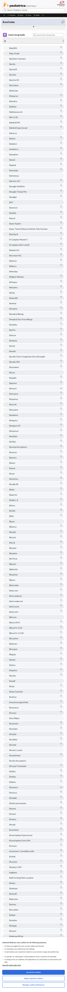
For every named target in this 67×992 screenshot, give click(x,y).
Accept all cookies (33, 972)
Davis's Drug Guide (14, 35)
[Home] (4, 15)
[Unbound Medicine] (60, 4)
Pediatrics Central (19, 5)
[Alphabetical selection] (33, 41)
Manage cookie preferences (33, 985)
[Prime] (28, 15)
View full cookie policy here (11, 965)
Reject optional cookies (33, 978)
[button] (43, 15)
